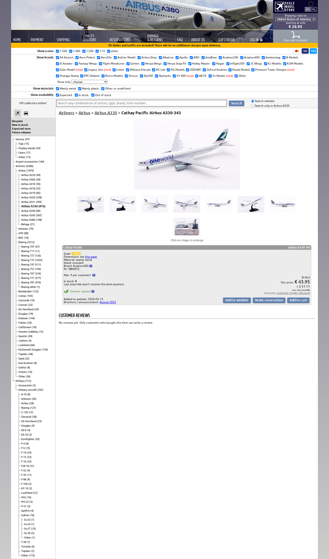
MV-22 (25, 501)
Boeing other (29, 287)
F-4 (23, 443)
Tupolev (23, 354)
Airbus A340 (28, 210)
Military (20, 380)
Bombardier (25, 291)
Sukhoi (22, 367)
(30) (38, 184)
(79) (31, 228)
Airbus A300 (28, 179)
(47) (37, 246)
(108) (39, 219)
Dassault (26, 416)
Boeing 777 (28, 278)
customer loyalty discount (293, 292)
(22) (30, 304)
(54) (38, 148)
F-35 (24, 474)
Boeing (22, 242)
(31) (32, 466)
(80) (38, 210)
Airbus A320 (28, 197)
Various (20, 139)
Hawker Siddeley (28, 331)
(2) (30, 483)
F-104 (24, 483)
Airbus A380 (28, 219)
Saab (21, 358)
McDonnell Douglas (30, 349)
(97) (27, 139)
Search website (264, 101)
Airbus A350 (28, 215)
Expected (65, 95)
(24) (29, 452)
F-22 (24, 470)
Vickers (23, 372)
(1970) (30, 170)
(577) (38, 278)
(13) (28, 157)
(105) (30, 295)
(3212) (31, 242)
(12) (31, 412)
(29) (29, 322)
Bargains (17, 121)
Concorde (24, 300)
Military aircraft (27, 389)
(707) (40, 389)
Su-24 (27, 524)
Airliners (21, 166)
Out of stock (102, 95)
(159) (45, 349)
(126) (38, 255)
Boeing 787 (28, 282)
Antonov (23, 228)
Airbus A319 (28, 193)
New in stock (20, 124)
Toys (21, 143)
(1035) (38, 260)
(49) (38, 175)
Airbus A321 (28, 201)
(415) (41, 206)
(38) (34, 416)
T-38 (24, 542)
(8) (35, 363)
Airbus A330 (29, 206)
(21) (32, 224)
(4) (30, 340)
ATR (21, 233)
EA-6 (24, 430)
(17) (28, 152)
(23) (39, 421)
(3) (30, 434)
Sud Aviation (26, 363)
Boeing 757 (28, 269)
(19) (32, 300)
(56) (28, 376)
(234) (38, 273)
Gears (22, 152)
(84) (32, 345)
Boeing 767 (28, 273)
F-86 (24, 479)
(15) (26, 143)
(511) (38, 264)
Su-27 (27, 528)
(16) (26, 237)
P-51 (24, 506)
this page (91, 256)
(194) (38, 269)
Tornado (26, 546)
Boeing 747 (28, 264)
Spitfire (25, 510)
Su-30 (27, 533)
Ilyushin (23, 336)
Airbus (22, 170)
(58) (38, 179)
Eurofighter (28, 439)
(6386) (30, 166)
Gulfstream (25, 327)
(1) (38, 287)
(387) (39, 215)
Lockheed (24, 345)
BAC (21, 237)
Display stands (27, 148)
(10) (30, 372)
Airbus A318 (28, 188)
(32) (29, 461)
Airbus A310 (28, 184)
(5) (34, 385)
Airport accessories (27, 161)
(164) (41, 161)
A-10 (24, 394)
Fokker (22, 322)
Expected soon (21, 128)
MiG (24, 497)
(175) (32, 555)
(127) (33, 407)
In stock (83, 95)
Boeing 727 (28, 255)
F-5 (23, 448)
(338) (39, 197)
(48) (30, 354)
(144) (32, 318)
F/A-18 (25, 466)
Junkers (23, 340)
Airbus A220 (28, 175)
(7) (28, 542)
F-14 (24, 452)
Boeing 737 (28, 260)
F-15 (24, 457)
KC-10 (25, 488)
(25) (38, 188)
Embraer (23, 318)
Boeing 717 (28, 251)
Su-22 (27, 519)
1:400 (76, 253)
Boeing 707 (28, 246)
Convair (23, 304)
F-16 (24, 461)
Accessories (25, 385)
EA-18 (25, 434)
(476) (38, 282)
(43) (36, 309)
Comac (22, 295)
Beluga (25, 224)
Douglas (23, 313)
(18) (34, 327)
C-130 (25, 412)
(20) (34, 398)
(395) (39, 201)
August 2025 (108, 302)
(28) (30, 336)
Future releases (21, 132)
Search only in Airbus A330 (271, 105)
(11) (37, 251)
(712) (28, 380)
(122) (36, 291)
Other (22, 157)
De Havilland (26, 309)
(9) (33, 425)
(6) (33, 546)
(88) (26, 233)
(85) (38, 193)
